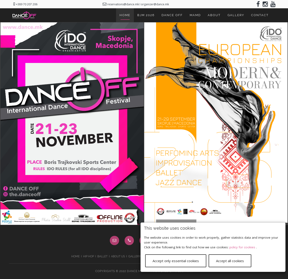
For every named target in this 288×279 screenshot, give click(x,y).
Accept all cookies (230, 260)
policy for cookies (242, 247)
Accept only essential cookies (176, 260)
